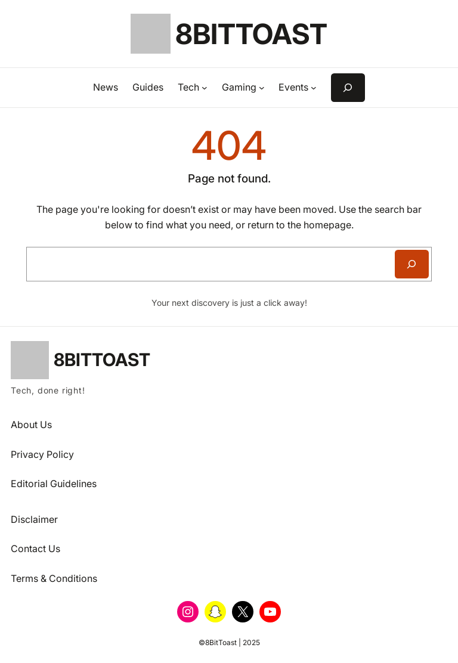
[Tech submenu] (205, 88)
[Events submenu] (314, 88)
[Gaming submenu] (262, 88)
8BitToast (251, 34)
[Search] (412, 264)
